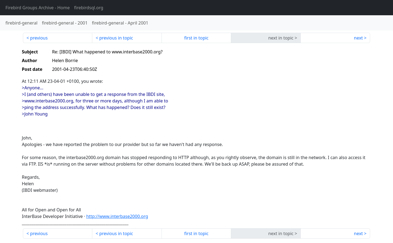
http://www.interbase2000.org (117, 216)
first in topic (196, 38)
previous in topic (116, 38)
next (358, 38)
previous (38, 38)
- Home (37, 8)
